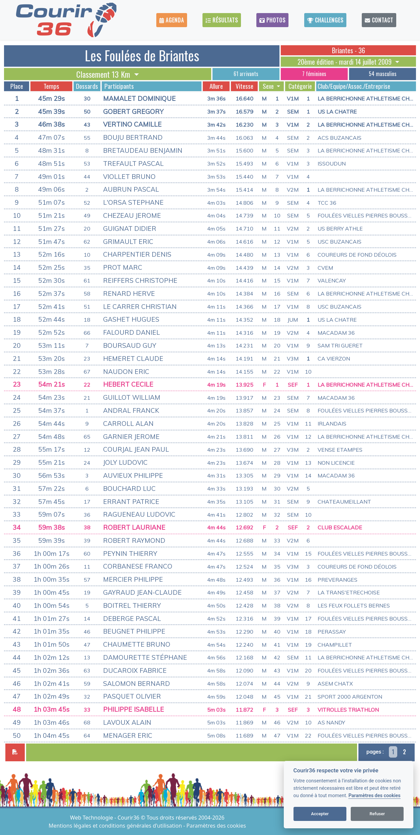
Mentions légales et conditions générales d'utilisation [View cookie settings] (116, 825)
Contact (379, 20)
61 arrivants (246, 74)
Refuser (377, 813)
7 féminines (314, 74)
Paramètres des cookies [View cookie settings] (216, 825)
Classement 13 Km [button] (104, 74)
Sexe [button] (269, 86)
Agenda (171, 20)
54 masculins (383, 74)
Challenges (325, 20)
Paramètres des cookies (374, 795)
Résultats (221, 20)
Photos (272, 20)
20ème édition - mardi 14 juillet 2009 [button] (345, 62)
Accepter (320, 813)
